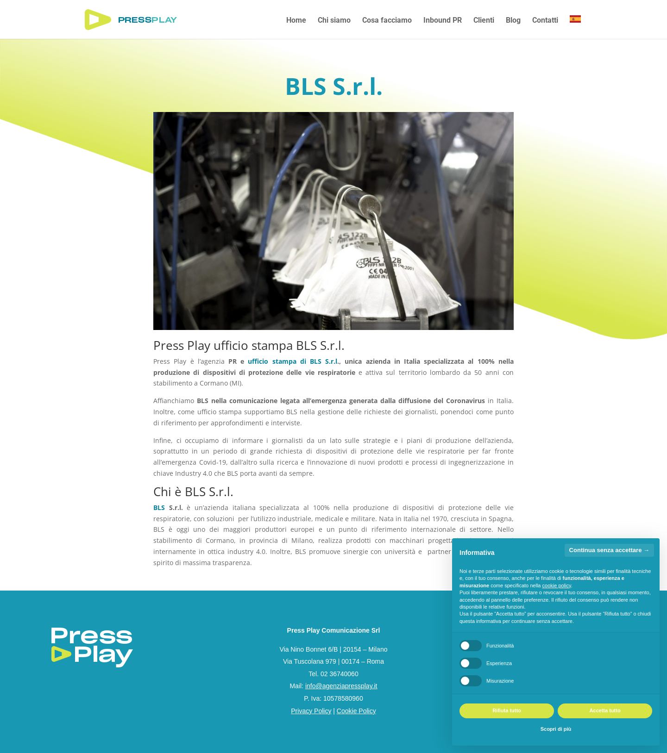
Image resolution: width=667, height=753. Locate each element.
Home (296, 21)
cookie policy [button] (556, 585)
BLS (159, 507)
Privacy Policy (311, 711)
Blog (513, 21)
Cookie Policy (356, 711)
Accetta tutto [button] (604, 710)
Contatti (545, 21)
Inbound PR (442, 21)
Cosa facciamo (387, 21)
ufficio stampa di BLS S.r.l (292, 361)
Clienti (483, 21)
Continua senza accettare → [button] (609, 550)
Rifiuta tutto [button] (506, 710)
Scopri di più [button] (556, 729)
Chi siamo (334, 21)
